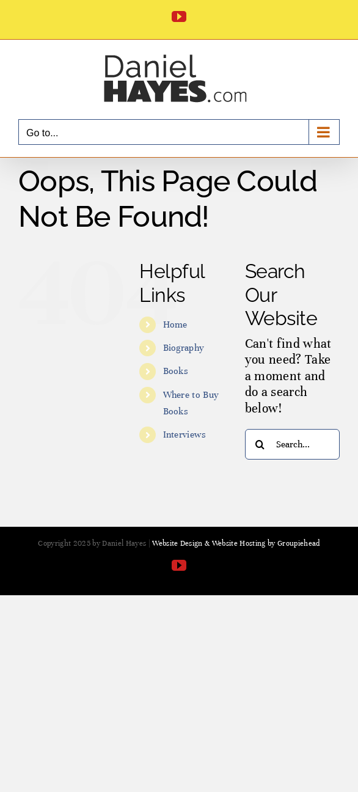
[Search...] (292, 444)
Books (176, 370)
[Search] (260, 444)
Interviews (184, 434)
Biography (184, 347)
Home (175, 324)
